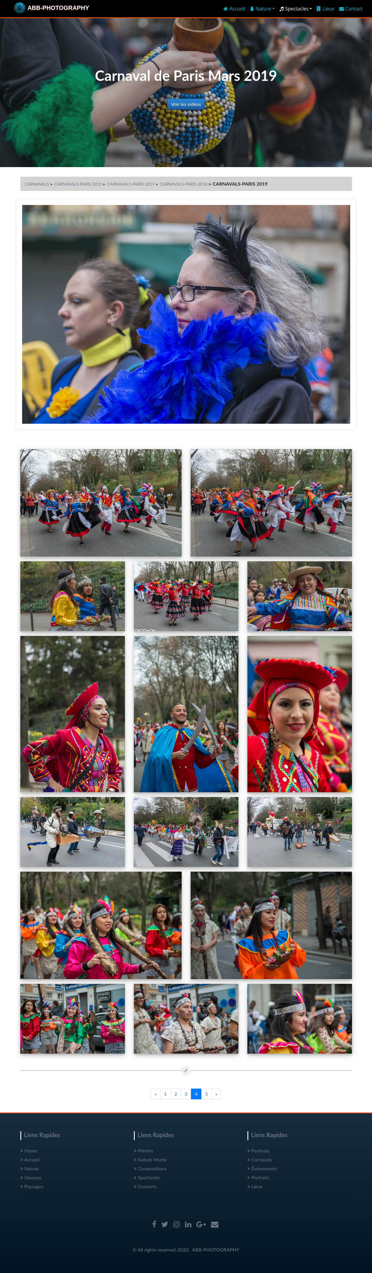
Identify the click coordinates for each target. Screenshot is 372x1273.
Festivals (258, 1150)
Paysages (32, 1186)
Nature (29, 1168)
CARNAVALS (37, 184)
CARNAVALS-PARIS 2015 (78, 184)
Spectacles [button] (293, 8)
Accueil (234, 8)
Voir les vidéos (186, 104)
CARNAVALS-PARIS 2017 (130, 184)
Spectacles (147, 1177)
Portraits (258, 1177)
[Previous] (155, 1094)
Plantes (143, 1150)
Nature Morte (150, 1159)
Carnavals (259, 1159)
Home (28, 1150)
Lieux (325, 8)
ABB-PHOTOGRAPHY (215, 1249)
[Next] (216, 1094)
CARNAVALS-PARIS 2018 (183, 184)
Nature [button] (260, 8)
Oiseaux (31, 1177)
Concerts (145, 1186)
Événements (262, 1168)
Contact (350, 8)
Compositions (150, 1168)
